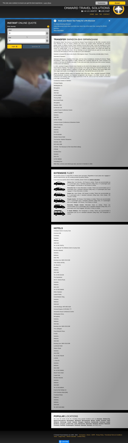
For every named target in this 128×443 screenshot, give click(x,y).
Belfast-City (106, 419)
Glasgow (80, 422)
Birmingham (70, 420)
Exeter (69, 422)
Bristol (93, 420)
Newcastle (89, 423)
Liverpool (62, 423)
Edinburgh (63, 422)
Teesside (89, 425)
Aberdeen (99, 419)
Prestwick (57, 425)
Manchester (81, 423)
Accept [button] (117, 3)
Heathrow (87, 422)
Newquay (95, 423)
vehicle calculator (95, 179)
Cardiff (98, 420)
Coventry (103, 420)
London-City (69, 423)
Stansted (83, 425)
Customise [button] (101, 3)
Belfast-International (60, 420)
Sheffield (62, 425)
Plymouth (107, 423)
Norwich (101, 423)
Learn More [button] (47, 3)
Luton (75, 423)
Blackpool (78, 420)
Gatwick (74, 422)
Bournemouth (86, 420)
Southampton (70, 425)
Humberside (94, 422)
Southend (77, 425)
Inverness (102, 422)
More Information (59, 30)
